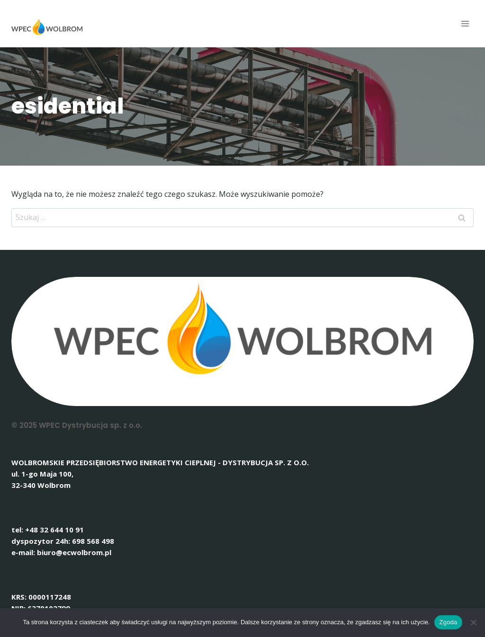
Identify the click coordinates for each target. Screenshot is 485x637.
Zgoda (448, 622)
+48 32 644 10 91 (54, 529)
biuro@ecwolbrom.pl (74, 552)
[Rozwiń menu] (465, 23)
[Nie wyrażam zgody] (473, 622)
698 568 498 (93, 541)
